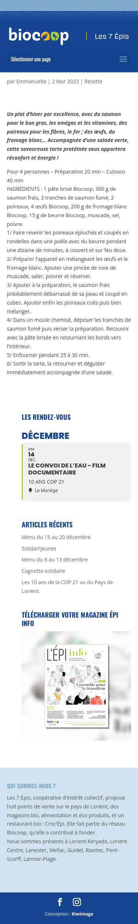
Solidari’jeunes (39, 548)
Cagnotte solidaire (43, 570)
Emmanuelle (31, 81)
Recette (93, 81)
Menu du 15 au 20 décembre (56, 537)
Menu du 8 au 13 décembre (55, 559)
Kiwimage (82, 914)
